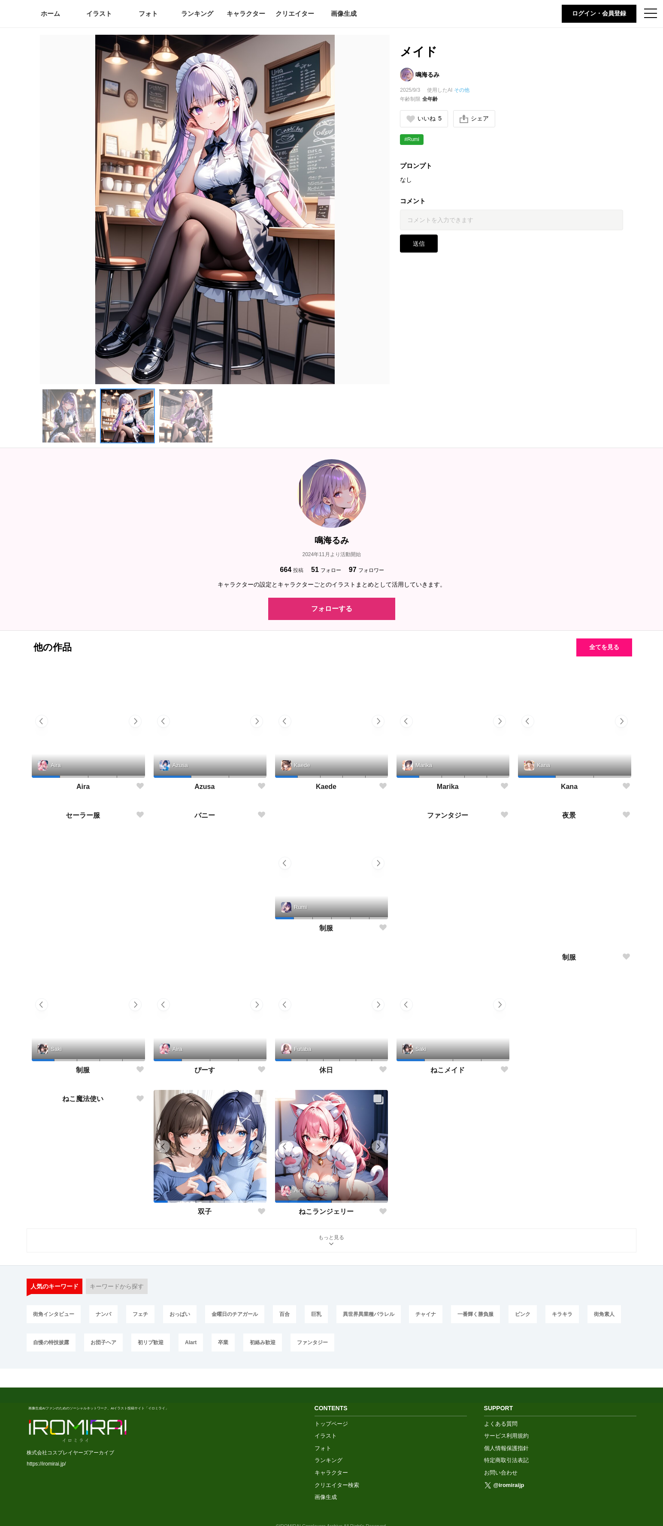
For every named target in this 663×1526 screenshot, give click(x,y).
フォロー (326, 569)
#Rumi (411, 139)
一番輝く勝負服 (475, 1315)
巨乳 (316, 1315)
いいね (424, 118)
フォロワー (366, 569)
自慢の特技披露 (51, 1343)
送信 (419, 243)
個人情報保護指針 (506, 1429)
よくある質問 (501, 1405)
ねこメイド (447, 1070)
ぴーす (204, 1070)
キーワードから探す (117, 1286)
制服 (326, 928)
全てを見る (604, 647)
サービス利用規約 (506, 1417)
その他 (461, 90)
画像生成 (344, 13)
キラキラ (562, 1315)
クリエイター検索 (337, 1466)
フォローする (331, 608)
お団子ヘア (103, 1343)
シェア (474, 118)
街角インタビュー (53, 1315)
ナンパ (103, 1315)
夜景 (569, 928)
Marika (448, 786)
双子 (205, 1212)
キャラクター (246, 13)
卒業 (223, 1343)
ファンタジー (447, 928)
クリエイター (294, 13)
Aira (83, 786)
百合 (284, 1315)
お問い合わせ (501, 1454)
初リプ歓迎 (150, 1343)
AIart (191, 1343)
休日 (326, 1070)
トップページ (331, 1405)
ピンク (522, 1315)
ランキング (197, 13)
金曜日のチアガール (235, 1315)
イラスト (99, 13)
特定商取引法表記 (506, 1442)
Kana (569, 786)
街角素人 (604, 1315)
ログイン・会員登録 (599, 13)
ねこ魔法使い (82, 1212)
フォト (148, 13)
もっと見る (331, 1241)
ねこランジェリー (326, 1212)
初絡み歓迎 (262, 1343)
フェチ (140, 1315)
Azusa (204, 786)
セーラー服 (83, 928)
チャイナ (425, 1315)
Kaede (326, 786)
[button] (69, 416)
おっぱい (180, 1315)
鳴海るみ (427, 74)
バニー (204, 928)
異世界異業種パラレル (368, 1315)
